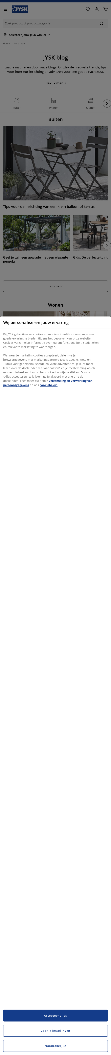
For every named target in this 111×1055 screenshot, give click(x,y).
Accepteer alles (55, 1015)
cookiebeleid (49, 385)
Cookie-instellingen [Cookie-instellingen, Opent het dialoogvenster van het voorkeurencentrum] (55, 1031)
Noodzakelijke (55, 1046)
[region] (55, 685)
